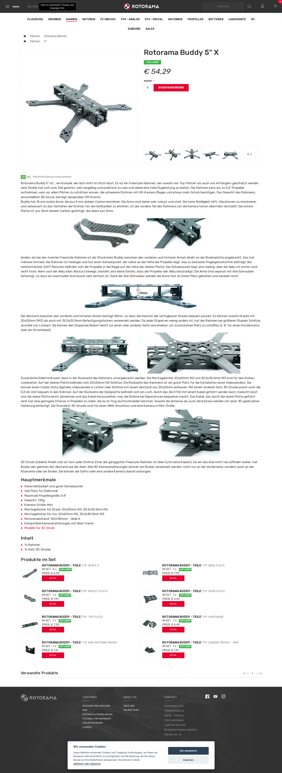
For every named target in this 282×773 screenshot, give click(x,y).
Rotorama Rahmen (55, 36)
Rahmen (71, 19)
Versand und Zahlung (96, 705)
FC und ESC (108, 19)
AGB (84, 710)
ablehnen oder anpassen (87, 763)
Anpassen (188, 760)
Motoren (88, 19)
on (23, 177)
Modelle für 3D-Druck (39, 528)
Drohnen (54, 19)
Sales (150, 28)
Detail (53, 578)
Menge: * (149, 81)
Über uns (129, 705)
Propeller (195, 19)
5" (45, 41)
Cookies (87, 727)
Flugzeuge (35, 19)
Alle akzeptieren (188, 750)
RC (253, 19)
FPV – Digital (154, 19)
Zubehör (134, 28)
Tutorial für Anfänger (96, 718)
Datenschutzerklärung (97, 714)
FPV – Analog (130, 19)
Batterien (216, 19)
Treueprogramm (92, 722)
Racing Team (131, 710)
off (29, 177)
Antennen (175, 19)
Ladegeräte (237, 19)
